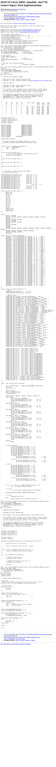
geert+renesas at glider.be (31, 32)
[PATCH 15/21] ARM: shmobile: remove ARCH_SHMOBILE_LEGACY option (22, 17)
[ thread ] (22, 19)
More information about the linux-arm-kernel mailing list (16, 765)
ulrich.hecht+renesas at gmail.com (24, 23)
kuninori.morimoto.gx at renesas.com (39, 92)
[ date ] (17, 19)
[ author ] (32, 19)
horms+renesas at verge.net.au (18, 9)
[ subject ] (27, 19)
